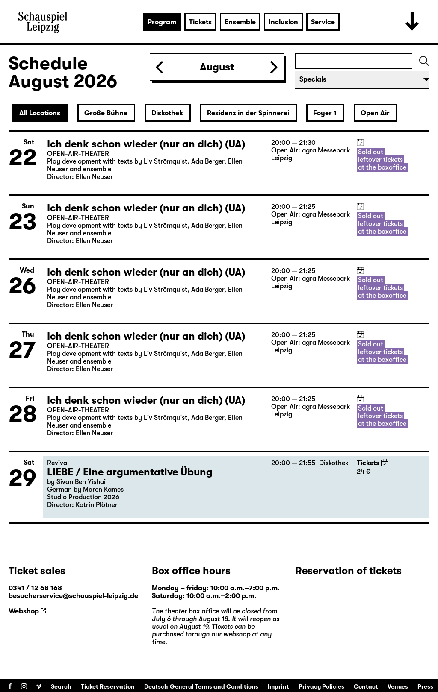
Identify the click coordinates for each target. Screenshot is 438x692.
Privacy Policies (321, 686)
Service (323, 22)
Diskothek (167, 113)
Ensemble (240, 22)
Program (162, 22)
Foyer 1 (325, 113)
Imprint (278, 686)
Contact (366, 686)
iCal (360, 142)
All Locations (39, 113)
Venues (398, 686)
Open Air (375, 113)
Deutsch (156, 686)
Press (425, 686)
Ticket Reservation (108, 686)
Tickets (200, 22)
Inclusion (283, 22)
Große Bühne (105, 113)
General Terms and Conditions (214, 686)
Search (61, 686)
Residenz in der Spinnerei (248, 113)
